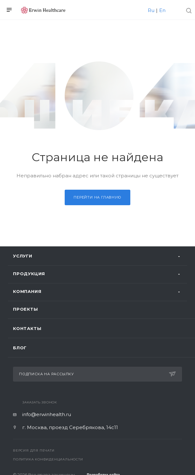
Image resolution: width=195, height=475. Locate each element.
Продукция (29, 273)
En (162, 10)
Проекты (25, 309)
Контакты (27, 328)
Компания (27, 291)
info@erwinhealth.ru (46, 414)
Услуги (22, 255)
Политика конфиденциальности (48, 459)
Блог (20, 347)
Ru (151, 10)
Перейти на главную (97, 197)
